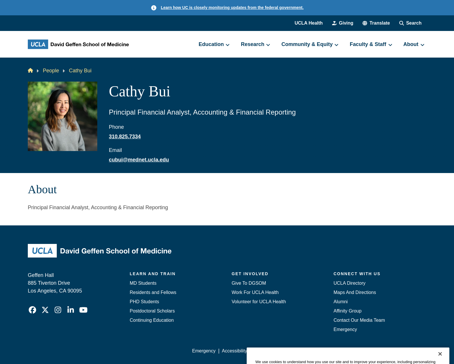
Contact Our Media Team (359, 320)
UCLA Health (308, 23)
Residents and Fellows (153, 292)
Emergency (345, 329)
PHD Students (144, 301)
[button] (376, 23)
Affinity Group (348, 310)
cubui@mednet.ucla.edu (139, 160)
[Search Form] (410, 23)
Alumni (341, 301)
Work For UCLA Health (255, 292)
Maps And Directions (355, 292)
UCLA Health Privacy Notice (331, 350)
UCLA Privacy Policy (274, 350)
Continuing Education (152, 320)
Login (371, 350)
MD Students (143, 283)
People (51, 70)
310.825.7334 (125, 136)
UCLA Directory (349, 283)
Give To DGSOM (249, 283)
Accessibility (234, 350)
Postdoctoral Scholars (152, 310)
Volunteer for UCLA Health (259, 301)
